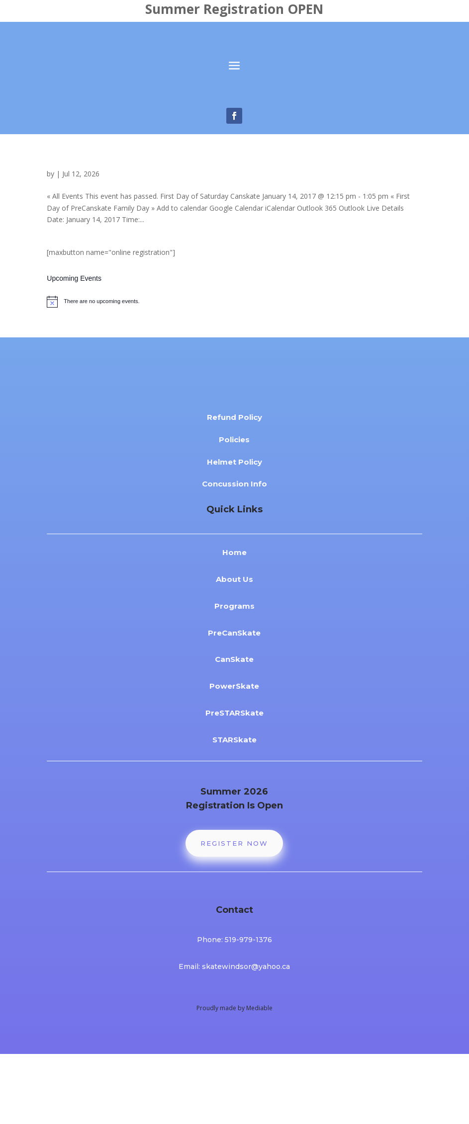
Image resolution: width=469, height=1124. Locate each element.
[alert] (234, 366)
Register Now (234, 913)
